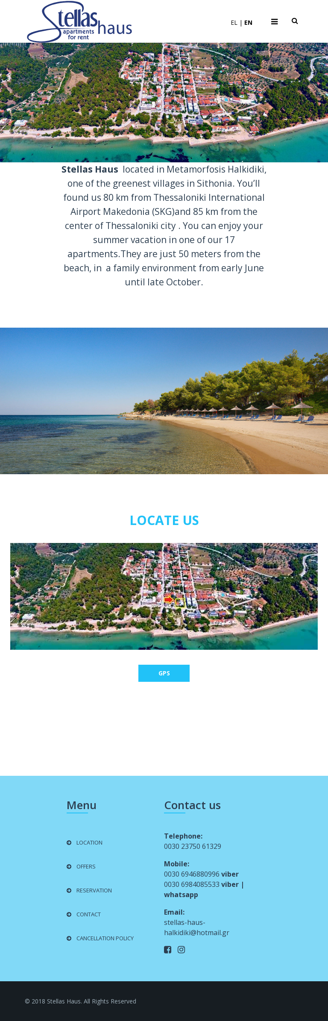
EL (234, 22)
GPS (164, 673)
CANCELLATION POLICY (105, 938)
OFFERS (86, 866)
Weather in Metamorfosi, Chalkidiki (164, 729)
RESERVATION (94, 890)
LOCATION (89, 842)
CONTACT (88, 914)
